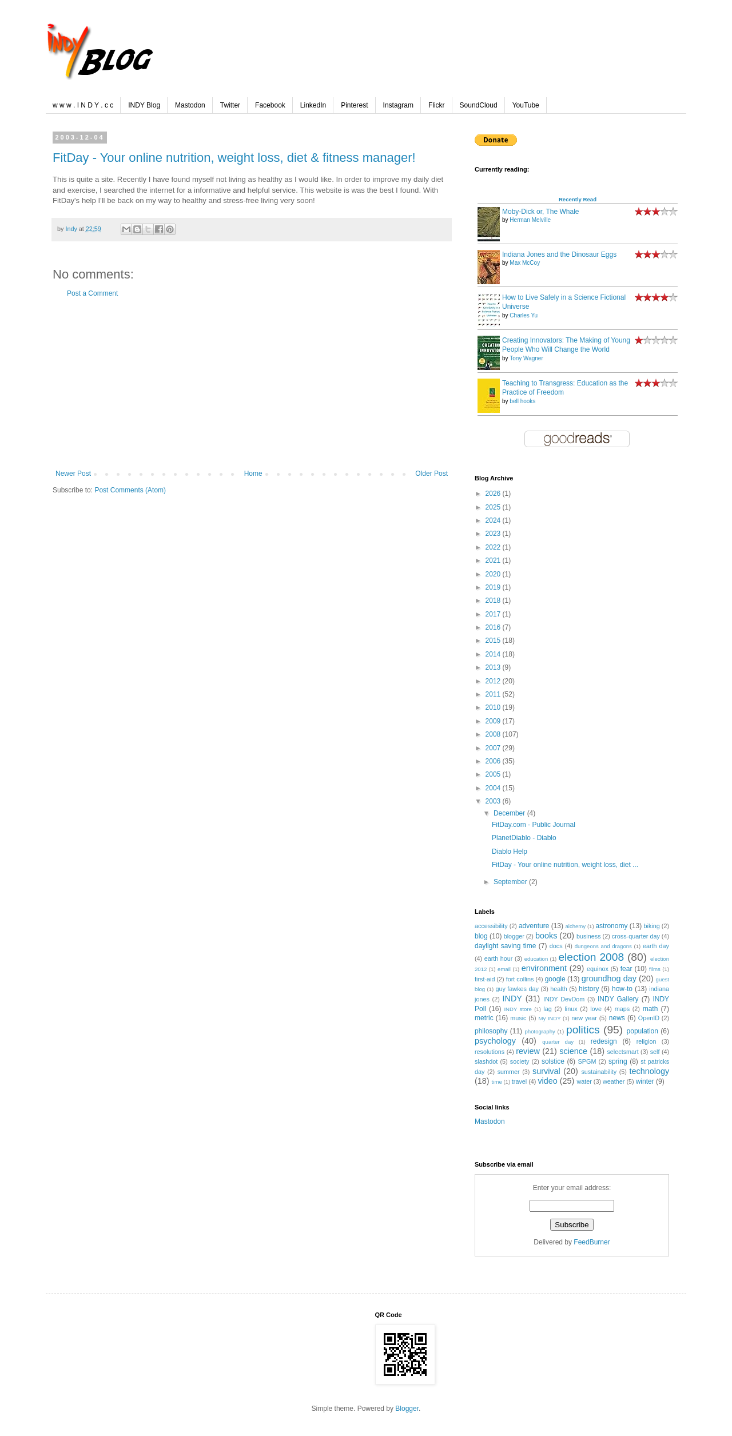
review (528, 1051)
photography (540, 1031)
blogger (514, 936)
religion (646, 1041)
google (555, 979)
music (518, 1018)
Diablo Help (509, 852)
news (617, 1018)
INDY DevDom (563, 999)
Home (253, 474)
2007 (494, 748)
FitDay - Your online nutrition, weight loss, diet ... (565, 865)
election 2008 (591, 957)
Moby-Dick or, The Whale (540, 212)
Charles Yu (524, 315)
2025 (494, 507)
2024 (494, 520)
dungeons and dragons (603, 946)
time (497, 1082)
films (655, 969)
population (642, 1031)
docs (556, 945)
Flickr (436, 105)
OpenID (648, 1018)
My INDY (549, 1018)
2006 (494, 761)
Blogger (407, 1409)
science (573, 1051)
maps (622, 1008)
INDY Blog (144, 105)
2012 (494, 681)
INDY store (517, 1009)
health (558, 988)
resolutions (489, 1051)
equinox (597, 968)
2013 (494, 667)
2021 (494, 560)
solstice (553, 1061)
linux (570, 1008)
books (546, 935)
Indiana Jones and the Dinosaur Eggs (559, 254)
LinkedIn (313, 105)
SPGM (587, 1061)
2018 (494, 600)
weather (613, 1081)
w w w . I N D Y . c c (83, 105)
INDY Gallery (618, 999)
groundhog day (609, 978)
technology (649, 1071)
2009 (494, 721)
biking (652, 925)
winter (645, 1081)
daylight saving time (505, 946)
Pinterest (354, 105)
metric (484, 1018)
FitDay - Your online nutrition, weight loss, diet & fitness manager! (234, 157)
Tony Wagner (526, 358)
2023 (494, 534)
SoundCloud (479, 105)
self (655, 1051)
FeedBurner (592, 1242)
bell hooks (522, 401)
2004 (494, 788)
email (504, 969)
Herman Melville (530, 220)
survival (546, 1071)
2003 (494, 801)
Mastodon (190, 105)
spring (617, 1061)
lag (547, 1008)
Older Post (431, 474)
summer (509, 1071)
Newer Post (73, 474)
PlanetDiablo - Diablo (524, 838)
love (596, 1008)
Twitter (230, 105)
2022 (494, 547)
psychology (495, 1040)
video (547, 1080)
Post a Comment (92, 293)
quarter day (558, 1042)
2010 (494, 707)
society (520, 1061)
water (583, 1081)
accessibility (491, 925)
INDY (512, 998)
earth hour (498, 958)
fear (626, 969)
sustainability (598, 1071)
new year (584, 1018)
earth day (656, 945)
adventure (534, 926)
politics (583, 1030)
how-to (622, 989)
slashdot (486, 1061)
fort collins (520, 979)
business (588, 936)
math (650, 1009)
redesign (604, 1041)
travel (519, 1081)
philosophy (491, 1031)
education (536, 959)
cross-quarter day (636, 936)
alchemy (575, 926)
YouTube (525, 105)
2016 (494, 627)
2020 (494, 574)
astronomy (611, 926)
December (510, 813)
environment (544, 968)
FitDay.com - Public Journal (533, 825)
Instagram (398, 105)
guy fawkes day (517, 988)
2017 (494, 614)
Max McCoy (525, 263)
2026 (494, 494)
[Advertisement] (251, 383)
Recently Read (577, 199)
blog (481, 936)
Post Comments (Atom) (130, 490)
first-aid (485, 979)
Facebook (270, 105)
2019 (494, 587)
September (511, 882)
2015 (494, 641)
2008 (494, 734)
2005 (494, 774)
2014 (494, 654)
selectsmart (622, 1051)
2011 (494, 694)
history (589, 989)
